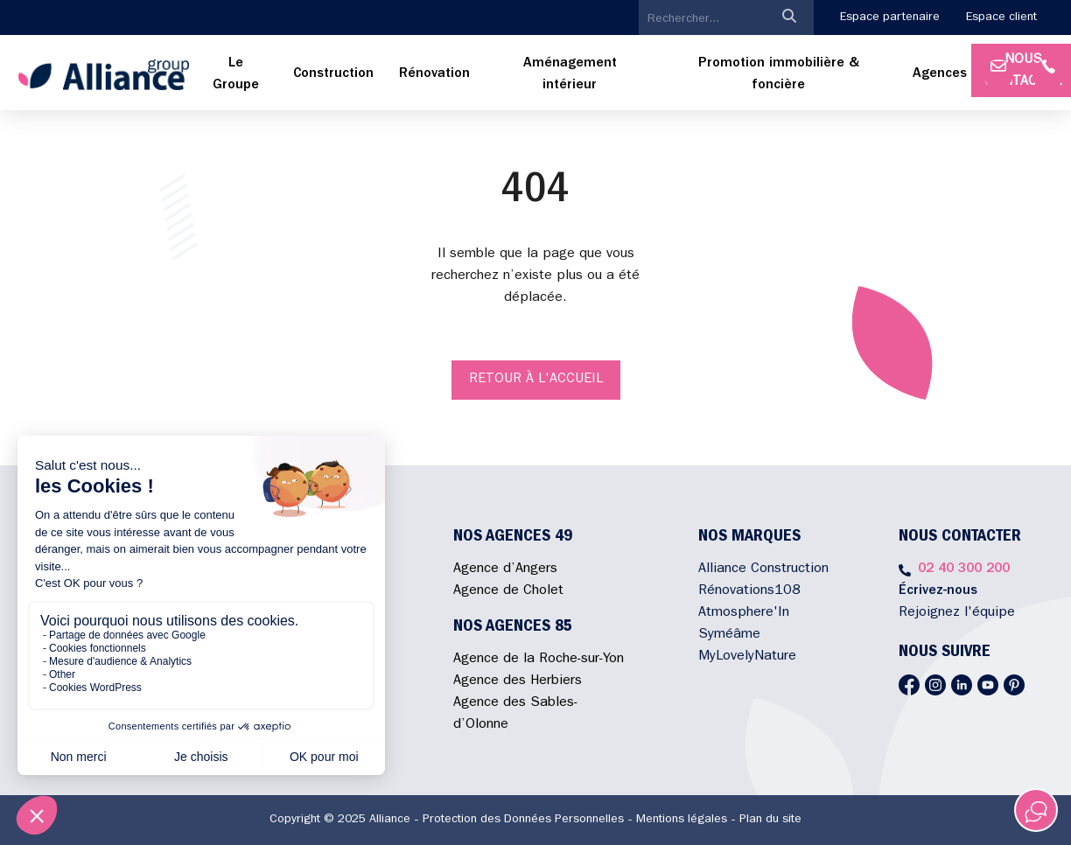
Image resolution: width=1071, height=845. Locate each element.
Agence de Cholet (508, 591)
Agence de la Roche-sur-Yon (538, 660)
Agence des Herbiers (517, 681)
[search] (702, 19)
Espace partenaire (890, 17)
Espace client (1001, 17)
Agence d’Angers (505, 569)
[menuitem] (235, 75)
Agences (940, 74)
